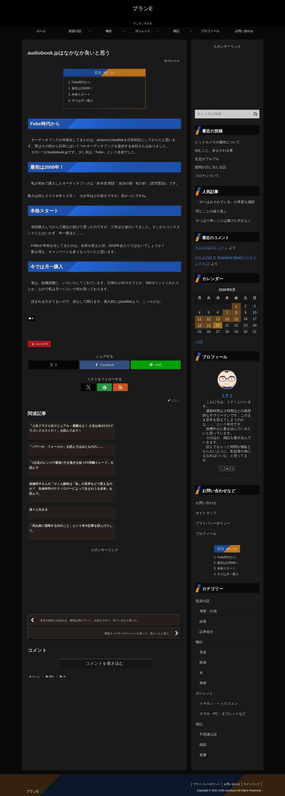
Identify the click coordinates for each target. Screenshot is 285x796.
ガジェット (204, 693)
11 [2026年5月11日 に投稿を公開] (199, 319)
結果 (202, 621)
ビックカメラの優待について (217, 142)
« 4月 (199, 342)
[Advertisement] (66, 527)
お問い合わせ (206, 503)
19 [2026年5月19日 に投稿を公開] (209, 325)
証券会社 (206, 632)
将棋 (202, 683)
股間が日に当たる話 (210, 167)
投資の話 (202, 601)
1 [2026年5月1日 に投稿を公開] (236, 306)
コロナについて (207, 176)
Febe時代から (81, 82)
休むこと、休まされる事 (214, 150)
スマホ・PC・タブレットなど (222, 714)
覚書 (202, 755)
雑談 (202, 745)
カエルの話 (203, 248)
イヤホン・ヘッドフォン (218, 703)
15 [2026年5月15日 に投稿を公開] (236, 319)
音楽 (202, 652)
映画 (202, 662)
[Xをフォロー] (96, 388)
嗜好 (199, 642)
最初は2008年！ (83, 88)
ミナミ (223, 248)
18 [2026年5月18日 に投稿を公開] (199, 325)
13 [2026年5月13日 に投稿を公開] (218, 319)
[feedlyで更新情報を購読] (104, 388)
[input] (227, 114)
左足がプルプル (207, 159)
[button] (255, 114)
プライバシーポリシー (213, 523)
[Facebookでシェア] (105, 365)
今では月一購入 (82, 101)
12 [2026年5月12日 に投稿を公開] (209, 319)
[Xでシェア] (53, 365)
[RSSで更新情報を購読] (113, 388)
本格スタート (81, 94)
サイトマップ (206, 513)
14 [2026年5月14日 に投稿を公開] (227, 319)
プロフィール (206, 534)
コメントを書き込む (104, 611)
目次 (98, 72)
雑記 (199, 724)
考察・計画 (208, 611)
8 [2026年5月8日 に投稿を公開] (236, 312)
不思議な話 (208, 734)
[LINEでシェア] (156, 365)
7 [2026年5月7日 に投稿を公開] (227, 312)
